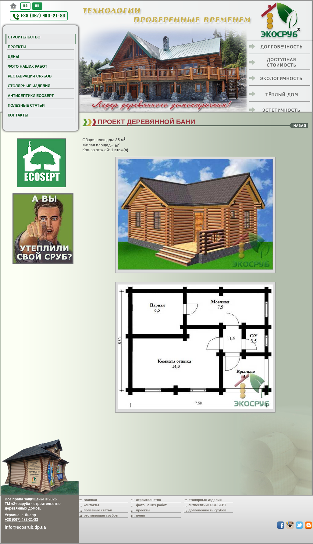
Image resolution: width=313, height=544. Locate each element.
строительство (148, 500)
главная (90, 500)
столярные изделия (205, 500)
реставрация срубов (101, 515)
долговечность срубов (207, 510)
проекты (143, 510)
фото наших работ (151, 505)
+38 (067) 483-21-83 (39, 16)
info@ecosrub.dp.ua (25, 527)
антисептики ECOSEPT (207, 505)
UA (25, 6)
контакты (91, 505)
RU (37, 6)
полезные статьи (98, 510)
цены (140, 515)
